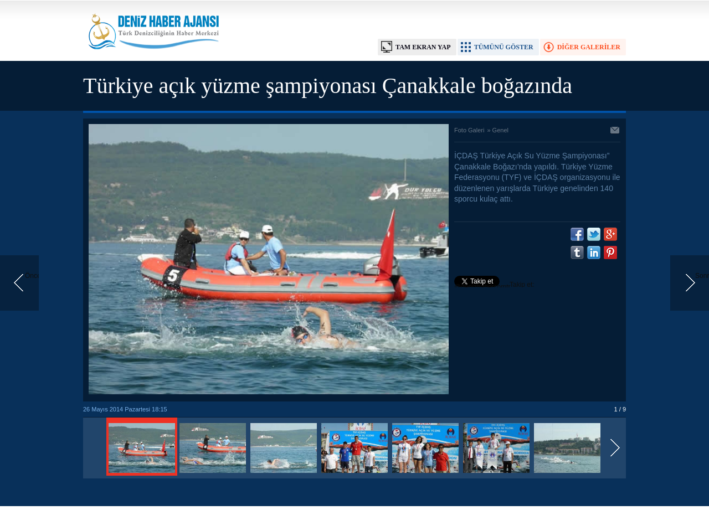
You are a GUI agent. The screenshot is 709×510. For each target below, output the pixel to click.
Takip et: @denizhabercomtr (494, 286)
